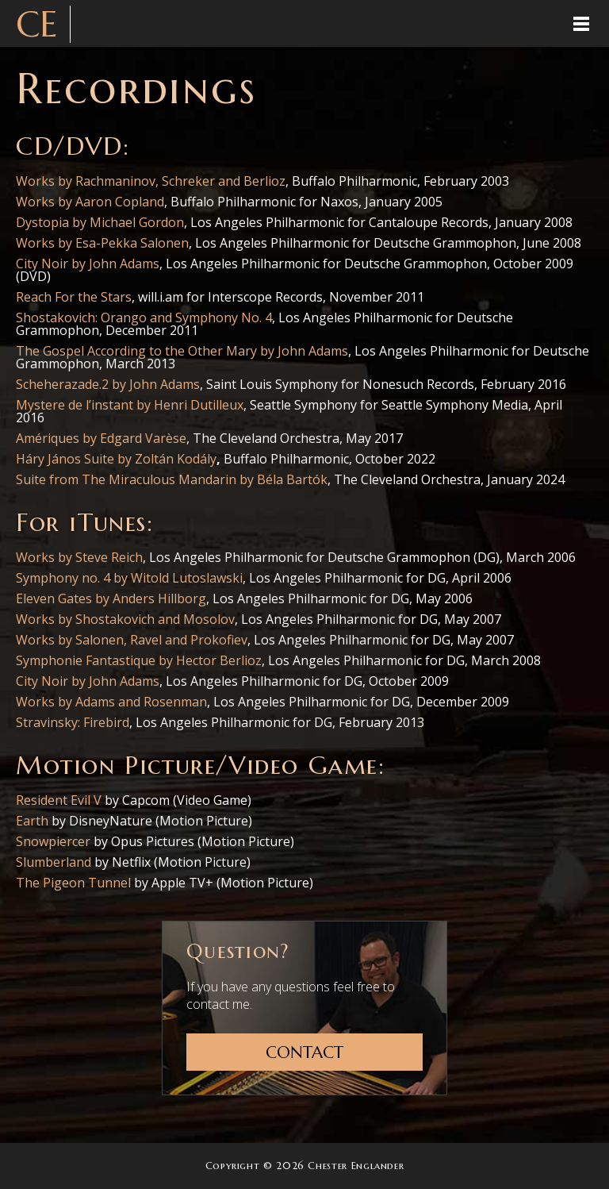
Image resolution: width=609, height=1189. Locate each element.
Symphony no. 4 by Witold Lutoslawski (129, 578)
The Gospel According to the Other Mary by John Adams (182, 351)
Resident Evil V (59, 800)
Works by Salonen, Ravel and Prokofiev (131, 639)
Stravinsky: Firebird (72, 722)
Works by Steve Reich (79, 557)
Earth (32, 820)
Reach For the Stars (74, 297)
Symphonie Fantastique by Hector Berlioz (139, 660)
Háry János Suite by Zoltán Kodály (116, 459)
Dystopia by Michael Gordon (100, 222)
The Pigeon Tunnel (73, 882)
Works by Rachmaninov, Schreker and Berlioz (150, 181)
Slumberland (53, 862)
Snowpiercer (53, 841)
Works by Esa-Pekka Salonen (102, 243)
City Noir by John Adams (87, 263)
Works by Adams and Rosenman (111, 701)
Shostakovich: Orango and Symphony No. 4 (144, 317)
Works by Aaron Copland (90, 201)
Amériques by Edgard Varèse (101, 438)
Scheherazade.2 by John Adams (108, 384)
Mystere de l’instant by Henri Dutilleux (129, 405)
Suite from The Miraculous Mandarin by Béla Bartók (171, 479)
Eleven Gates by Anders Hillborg (111, 598)
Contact (304, 1052)
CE (37, 24)
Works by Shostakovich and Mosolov (125, 619)
